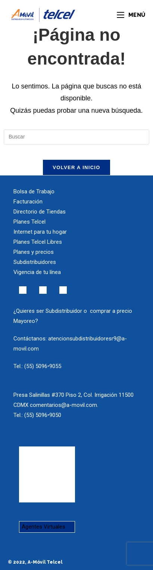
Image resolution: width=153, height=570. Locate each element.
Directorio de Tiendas (39, 211)
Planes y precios (33, 252)
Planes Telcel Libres (37, 242)
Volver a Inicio (76, 167)
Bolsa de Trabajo (33, 191)
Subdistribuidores (34, 262)
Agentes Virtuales (43, 526)
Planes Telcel (29, 221)
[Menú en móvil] (131, 15)
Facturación (28, 201)
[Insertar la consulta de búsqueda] (76, 137)
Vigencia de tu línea (37, 272)
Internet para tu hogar (40, 231)
